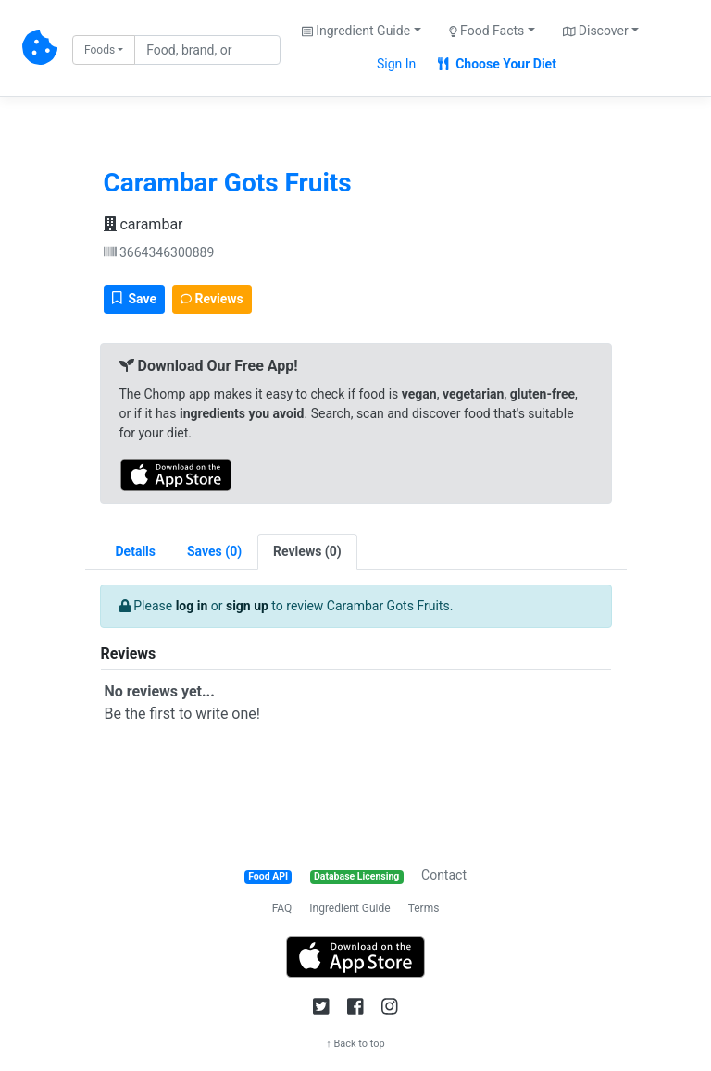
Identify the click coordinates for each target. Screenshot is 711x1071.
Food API (268, 876)
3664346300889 (159, 252)
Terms (424, 908)
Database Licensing (356, 876)
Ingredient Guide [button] (356, 30)
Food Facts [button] (487, 30)
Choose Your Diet (497, 63)
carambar (143, 224)
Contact (444, 875)
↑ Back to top (355, 1044)
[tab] (214, 552)
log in (192, 605)
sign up (247, 605)
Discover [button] (596, 30)
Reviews (212, 298)
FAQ (282, 908)
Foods (99, 49)
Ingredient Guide (349, 908)
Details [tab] (136, 551)
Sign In (396, 63)
